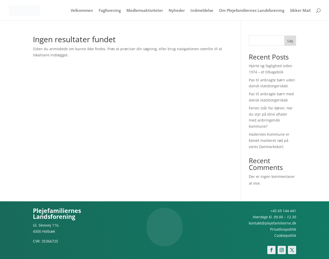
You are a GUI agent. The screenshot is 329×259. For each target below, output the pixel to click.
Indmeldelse (201, 10)
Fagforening (110, 10)
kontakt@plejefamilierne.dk (272, 223)
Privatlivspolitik (283, 229)
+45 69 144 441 (283, 210)
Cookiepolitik (285, 235)
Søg (290, 40)
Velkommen (82, 10)
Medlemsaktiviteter (144, 10)
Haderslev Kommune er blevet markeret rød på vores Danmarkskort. (269, 140)
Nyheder (177, 10)
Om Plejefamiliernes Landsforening (251, 10)
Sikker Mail (300, 10)
